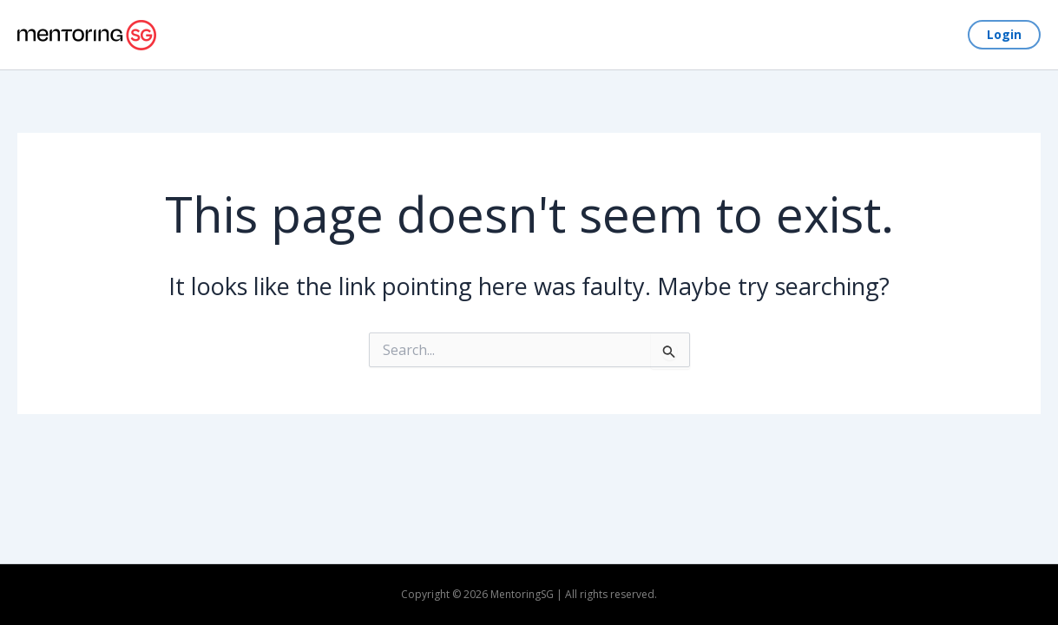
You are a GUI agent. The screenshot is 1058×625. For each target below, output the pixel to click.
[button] (1004, 34)
